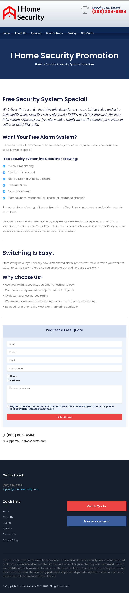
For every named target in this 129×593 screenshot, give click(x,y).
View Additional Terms (41, 408)
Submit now (64, 417)
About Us (20, 33)
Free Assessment (97, 521)
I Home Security (26, 586)
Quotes (7, 523)
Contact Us (9, 534)
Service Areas (54, 33)
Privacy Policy (10, 540)
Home (6, 33)
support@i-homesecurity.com (26, 441)
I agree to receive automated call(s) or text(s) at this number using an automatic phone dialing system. (62, 407)
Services (36, 33)
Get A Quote (96, 506)
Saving (72, 33)
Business (15, 380)
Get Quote (87, 33)
